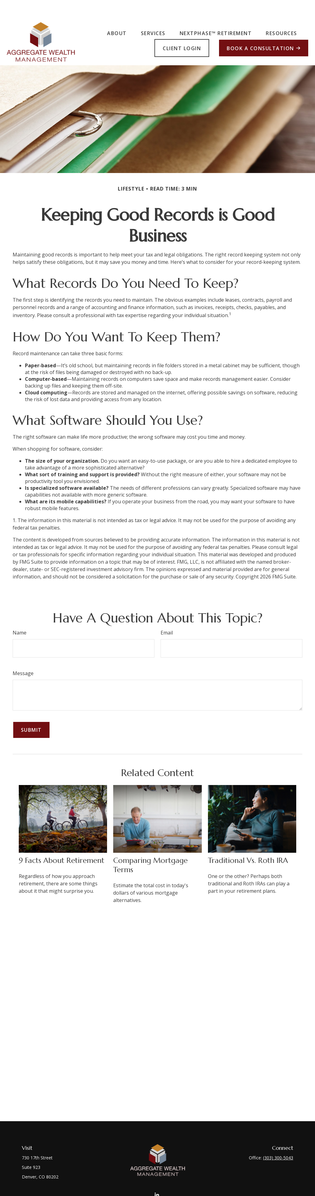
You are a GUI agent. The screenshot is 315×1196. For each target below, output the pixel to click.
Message (23, 654)
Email (167, 614)
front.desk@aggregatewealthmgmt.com (157, 1182)
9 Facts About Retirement (61, 842)
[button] (117, 14)
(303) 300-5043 (278, 1139)
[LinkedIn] (157, 1170)
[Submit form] (31, 711)
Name (19, 614)
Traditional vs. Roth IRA (248, 842)
